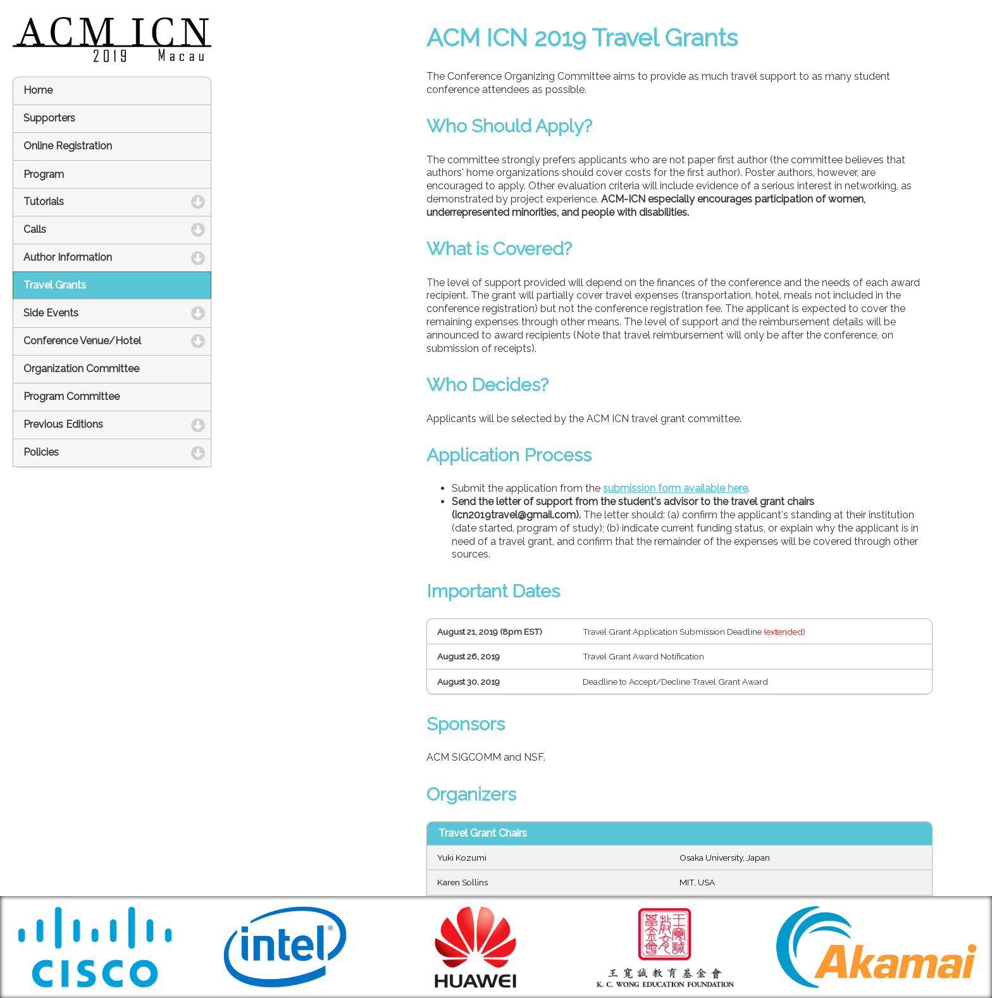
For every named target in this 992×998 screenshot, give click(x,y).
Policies (98, 452)
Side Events (108, 313)
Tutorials (101, 202)
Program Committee (71, 396)
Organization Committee (81, 369)
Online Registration (67, 146)
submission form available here (675, 488)
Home (38, 90)
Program (43, 174)
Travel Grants (54, 285)
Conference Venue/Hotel (117, 341)
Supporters (49, 118)
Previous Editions (117, 424)
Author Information (117, 257)
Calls (92, 229)
